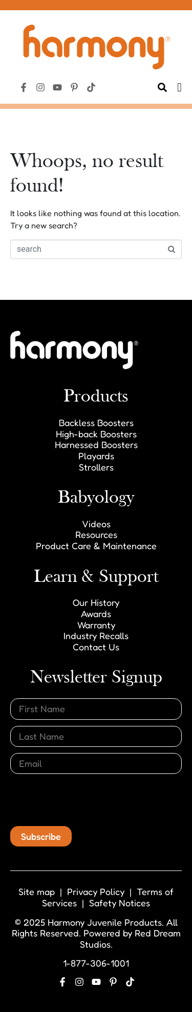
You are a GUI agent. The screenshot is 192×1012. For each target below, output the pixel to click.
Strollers (96, 467)
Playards (96, 455)
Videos (96, 523)
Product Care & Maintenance (96, 545)
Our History (96, 602)
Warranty (96, 624)
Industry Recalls (96, 635)
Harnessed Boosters (96, 444)
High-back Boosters (96, 433)
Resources (96, 534)
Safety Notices (119, 902)
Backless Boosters (96, 422)
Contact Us (96, 646)
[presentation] (88, 800)
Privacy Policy (95, 891)
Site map (36, 891)
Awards (96, 613)
